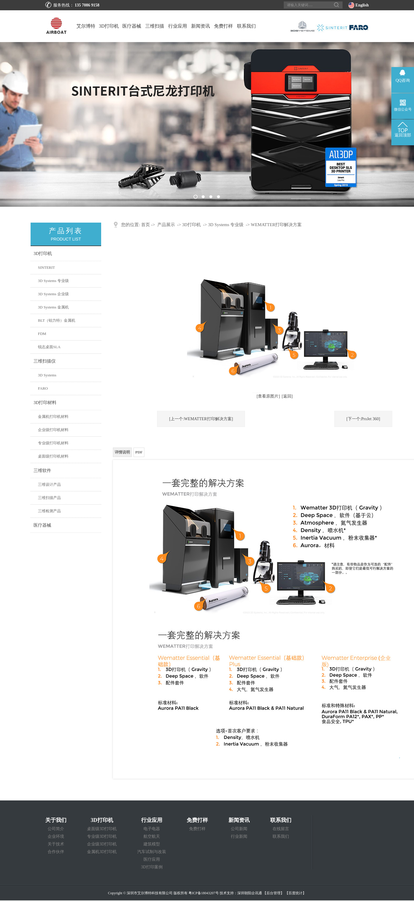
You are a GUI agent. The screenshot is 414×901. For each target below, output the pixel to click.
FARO (43, 388)
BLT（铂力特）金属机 (56, 320)
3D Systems (47, 375)
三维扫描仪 (154, 33)
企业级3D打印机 (102, 844)
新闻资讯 (200, 26)
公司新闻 (239, 829)
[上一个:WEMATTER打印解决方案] (201, 419)
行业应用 (177, 26)
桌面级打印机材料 (53, 456)
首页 (145, 224)
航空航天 (151, 836)
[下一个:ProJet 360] (363, 419)
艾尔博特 (85, 26)
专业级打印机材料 (53, 443)
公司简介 (56, 829)
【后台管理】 (273, 893)
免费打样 (223, 26)
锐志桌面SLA (49, 347)
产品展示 (166, 224)
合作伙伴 (56, 852)
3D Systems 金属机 (53, 307)
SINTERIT (46, 267)
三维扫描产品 (49, 497)
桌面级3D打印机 (102, 829)
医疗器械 (131, 26)
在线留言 (281, 829)
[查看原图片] (268, 396)
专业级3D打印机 (102, 836)
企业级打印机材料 (53, 430)
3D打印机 (109, 26)
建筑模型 (151, 844)
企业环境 (56, 836)
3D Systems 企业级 (53, 294)
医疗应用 (151, 859)
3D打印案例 (152, 867)
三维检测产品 (49, 511)
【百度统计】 (295, 893)
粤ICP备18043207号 (203, 893)
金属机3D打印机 (102, 852)
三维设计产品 (49, 484)
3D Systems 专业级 (53, 280)
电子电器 (151, 829)
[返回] (287, 396)
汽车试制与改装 (151, 852)
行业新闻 (239, 836)
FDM (42, 333)
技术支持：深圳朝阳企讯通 (241, 893)
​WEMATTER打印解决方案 (276, 224)
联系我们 (246, 26)
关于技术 (56, 844)
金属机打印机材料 (53, 416)
